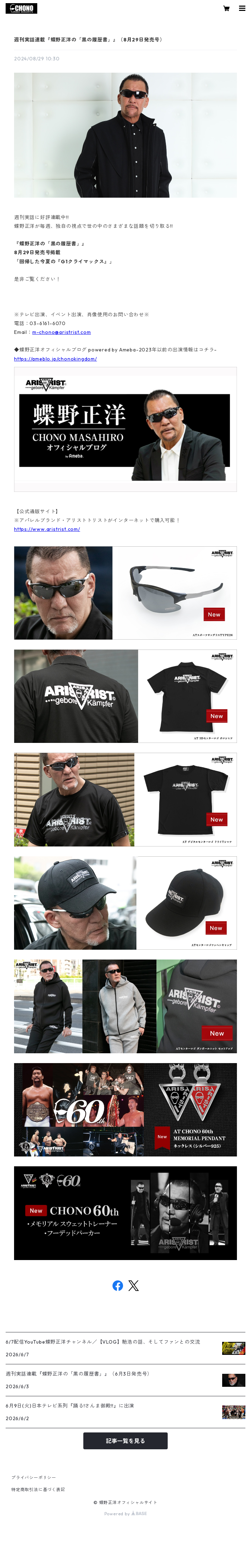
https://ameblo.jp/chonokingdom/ (55, 359)
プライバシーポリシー (33, 1477)
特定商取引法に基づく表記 (38, 1489)
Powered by (125, 1513)
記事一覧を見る (125, 1440)
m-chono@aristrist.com (61, 332)
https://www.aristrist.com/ (47, 529)
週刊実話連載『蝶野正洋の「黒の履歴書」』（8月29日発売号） (89, 40)
